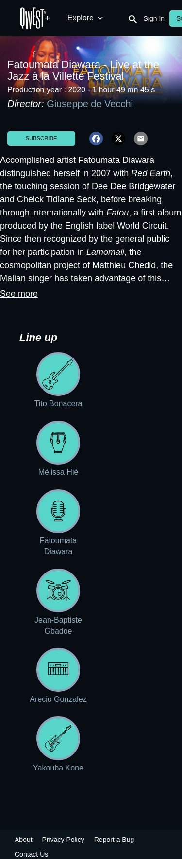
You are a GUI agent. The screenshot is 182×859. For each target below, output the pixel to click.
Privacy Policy (63, 839)
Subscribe (41, 138)
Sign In (154, 18)
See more (19, 294)
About (24, 839)
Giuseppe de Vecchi (91, 103)
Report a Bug (114, 839)
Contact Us (31, 854)
